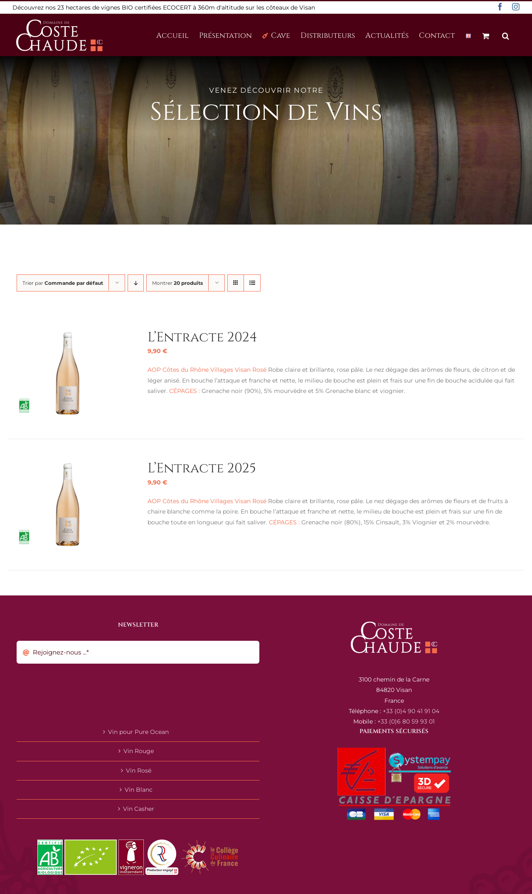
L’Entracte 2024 (202, 337)
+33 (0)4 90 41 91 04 (411, 711)
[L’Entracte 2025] (67, 465)
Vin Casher (138, 809)
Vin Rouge (138, 751)
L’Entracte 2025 (202, 468)
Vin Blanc (139, 789)
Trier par (62, 283)
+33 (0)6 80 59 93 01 (406, 721)
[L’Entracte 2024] (67, 334)
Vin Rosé (138, 770)
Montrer (177, 283)
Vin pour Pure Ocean (138, 732)
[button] (505, 35)
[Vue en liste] (252, 283)
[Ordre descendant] (136, 282)
